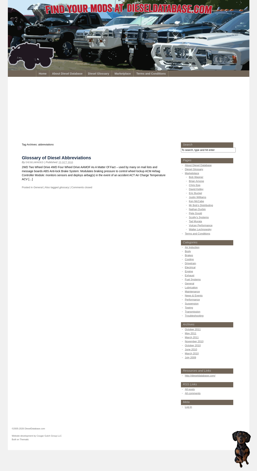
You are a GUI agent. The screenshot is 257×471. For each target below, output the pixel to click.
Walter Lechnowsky (200, 229)
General (38, 187)
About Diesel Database (67, 73)
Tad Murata (195, 221)
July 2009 (190, 357)
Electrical (190, 267)
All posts (190, 389)
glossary (64, 187)
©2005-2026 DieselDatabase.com (28, 428)
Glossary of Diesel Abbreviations (56, 157)
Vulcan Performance (201, 225)
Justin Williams (197, 197)
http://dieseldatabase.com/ (200, 375)
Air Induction (192, 247)
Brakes (189, 255)
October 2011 (193, 329)
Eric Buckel (195, 193)
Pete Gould (195, 213)
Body (188, 251)
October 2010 (193, 345)
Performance (192, 299)
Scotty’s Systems (199, 217)
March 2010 (192, 353)
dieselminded (34, 162)
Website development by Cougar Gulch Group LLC (37, 436)
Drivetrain (190, 263)
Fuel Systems (193, 279)
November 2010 (194, 341)
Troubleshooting (194, 315)
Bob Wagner (196, 177)
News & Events (194, 295)
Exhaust (189, 275)
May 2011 (190, 333)
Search (188, 144)
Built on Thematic (20, 439)
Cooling (189, 259)
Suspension (192, 303)
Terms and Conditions (151, 73)
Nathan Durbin (197, 209)
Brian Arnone (196, 181)
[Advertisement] (128, 110)
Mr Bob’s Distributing (201, 205)
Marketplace (123, 73)
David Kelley (196, 189)
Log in (188, 406)
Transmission (192, 311)
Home (43, 73)
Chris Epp (194, 185)
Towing (189, 307)
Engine (189, 271)
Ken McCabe (196, 201)
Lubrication (191, 287)
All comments (193, 393)
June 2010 (191, 349)
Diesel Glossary (98, 73)
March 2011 (192, 337)
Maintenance (192, 291)
